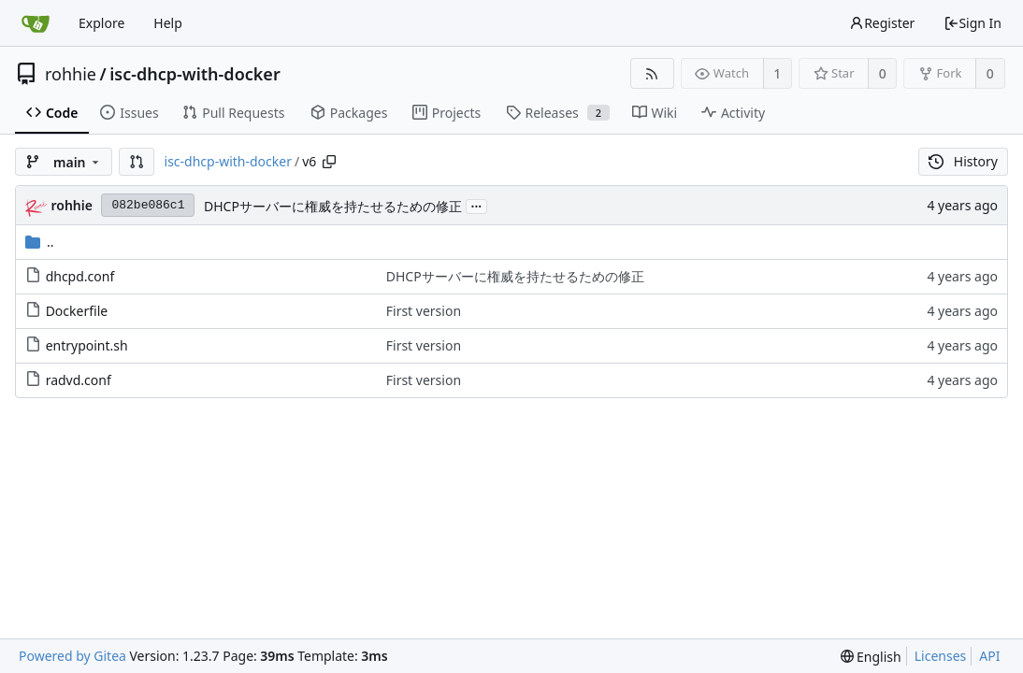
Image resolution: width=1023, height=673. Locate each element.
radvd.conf (78, 380)
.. (39, 242)
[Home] (35, 23)
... (477, 205)
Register (882, 23)
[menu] (871, 657)
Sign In (972, 23)
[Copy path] (329, 161)
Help (167, 23)
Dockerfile (77, 311)
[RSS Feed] (652, 73)
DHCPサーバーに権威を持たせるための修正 (333, 206)
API (989, 656)
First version (423, 311)
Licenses (941, 656)
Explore (101, 23)
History (963, 161)
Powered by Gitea (72, 656)
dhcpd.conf (80, 276)
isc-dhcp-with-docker (195, 73)
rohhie (70, 73)
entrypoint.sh (87, 345)
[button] (136, 162)
